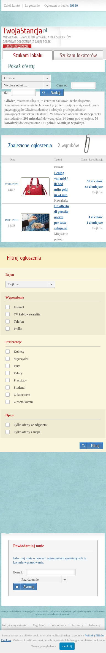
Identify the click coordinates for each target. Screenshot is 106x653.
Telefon (19, 321)
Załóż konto (12, 5)
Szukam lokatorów (78, 55)
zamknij (67, 646)
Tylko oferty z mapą (27, 432)
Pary (17, 366)
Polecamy (94, 625)
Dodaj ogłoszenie (17, 46)
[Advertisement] (53, 494)
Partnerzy (77, 625)
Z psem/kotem (23, 402)
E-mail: (18, 572)
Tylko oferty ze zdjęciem (30, 425)
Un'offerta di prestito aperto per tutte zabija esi (61, 217)
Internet (19, 307)
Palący (18, 373)
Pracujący (20, 380)
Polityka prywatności (14, 625)
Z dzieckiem (22, 395)
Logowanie (32, 5)
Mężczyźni (21, 359)
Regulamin (39, 625)
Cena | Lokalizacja (92, 159)
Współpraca (58, 625)
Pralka (18, 329)
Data (12, 159)
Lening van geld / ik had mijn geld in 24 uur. (61, 184)
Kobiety (19, 352)
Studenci (19, 387)
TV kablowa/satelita (27, 314)
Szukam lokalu (27, 55)
